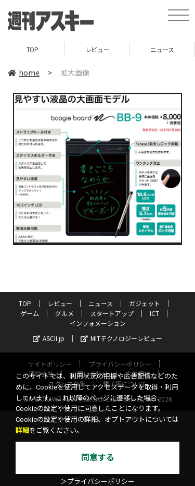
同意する (97, 458)
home (24, 72)
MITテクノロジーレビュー (121, 338)
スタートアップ (112, 313)
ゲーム (29, 313)
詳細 (22, 430)
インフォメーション (98, 323)
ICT (154, 313)
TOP (32, 49)
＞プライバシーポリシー (97, 481)
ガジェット (144, 303)
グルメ (64, 313)
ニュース (162, 49)
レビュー (97, 49)
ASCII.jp (48, 338)
